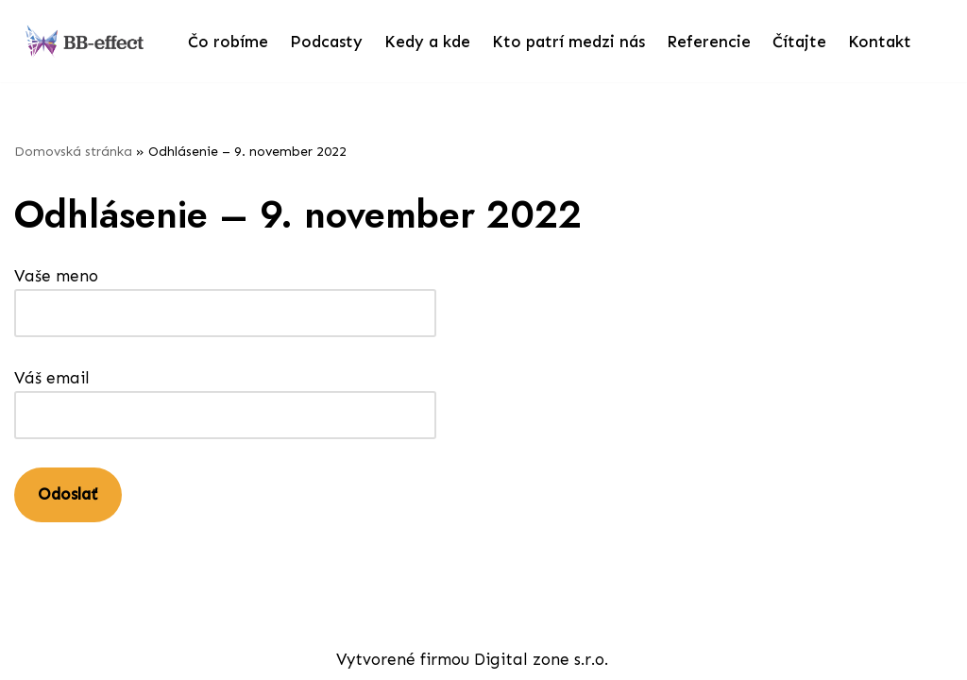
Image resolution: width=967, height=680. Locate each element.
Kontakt (879, 41)
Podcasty (326, 41)
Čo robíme (228, 41)
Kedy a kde (427, 41)
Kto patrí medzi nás (568, 41)
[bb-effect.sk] (85, 41)
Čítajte (799, 41)
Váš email (225, 396)
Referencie (709, 41)
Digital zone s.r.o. (541, 659)
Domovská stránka (73, 152)
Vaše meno (225, 294)
